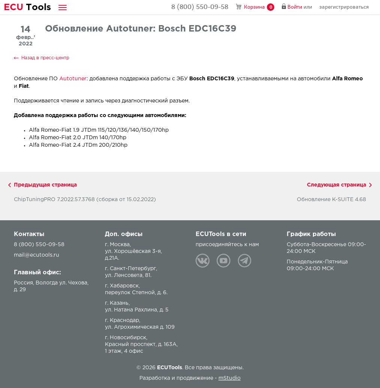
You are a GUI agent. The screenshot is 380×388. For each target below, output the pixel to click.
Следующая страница (336, 185)
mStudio (229, 378)
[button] (62, 7)
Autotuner (73, 79)
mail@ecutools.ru (36, 255)
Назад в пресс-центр (45, 58)
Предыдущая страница (45, 185)
